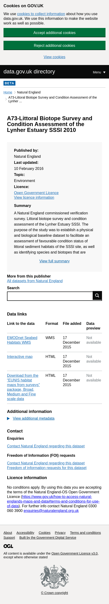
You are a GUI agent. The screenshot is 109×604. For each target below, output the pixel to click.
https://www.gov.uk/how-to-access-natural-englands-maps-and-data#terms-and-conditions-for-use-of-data (53, 501)
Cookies (45, 533)
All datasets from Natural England (35, 281)
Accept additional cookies (54, 33)
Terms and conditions (85, 533)
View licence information (34, 197)
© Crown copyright (54, 593)
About (8, 533)
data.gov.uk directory (29, 71)
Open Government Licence (36, 193)
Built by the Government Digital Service (47, 537)
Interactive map (19, 357)
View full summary (54, 261)
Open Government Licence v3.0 (74, 553)
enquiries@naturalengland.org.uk (51, 511)
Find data (97, 295)
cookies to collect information (41, 14)
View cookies (54, 57)
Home (8, 92)
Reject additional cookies (54, 46)
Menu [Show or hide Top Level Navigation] (97, 72)
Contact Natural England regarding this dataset (46, 446)
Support (9, 537)
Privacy (60, 533)
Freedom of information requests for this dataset (47, 468)
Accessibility (25, 533)
